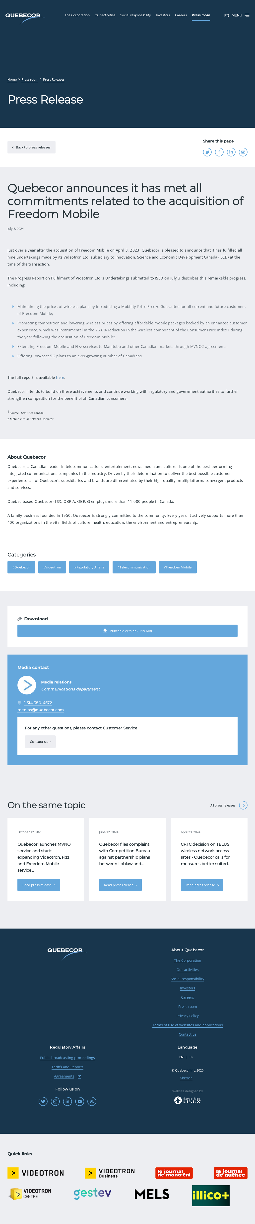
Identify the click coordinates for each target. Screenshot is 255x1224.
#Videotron (52, 567)
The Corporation (187, 960)
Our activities (188, 969)
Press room (187, 1006)
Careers (187, 997)
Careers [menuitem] (181, 15)
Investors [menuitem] (163, 15)
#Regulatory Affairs (89, 567)
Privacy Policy (188, 1015)
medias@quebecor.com (40, 709)
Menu (241, 15)
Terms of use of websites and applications (187, 1025)
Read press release (37, 885)
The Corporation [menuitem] (77, 15)
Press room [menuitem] (201, 15)
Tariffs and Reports (67, 1067)
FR (226, 15)
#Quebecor (21, 567)
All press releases (229, 805)
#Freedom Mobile (178, 567)
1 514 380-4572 (38, 702)
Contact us (39, 742)
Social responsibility (187, 978)
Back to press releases (33, 147)
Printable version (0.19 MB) (127, 631)
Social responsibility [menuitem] (135, 15)
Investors (187, 988)
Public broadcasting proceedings (67, 1057)
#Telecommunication (134, 567)
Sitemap (186, 1078)
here (60, 377)
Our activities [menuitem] (105, 15)
